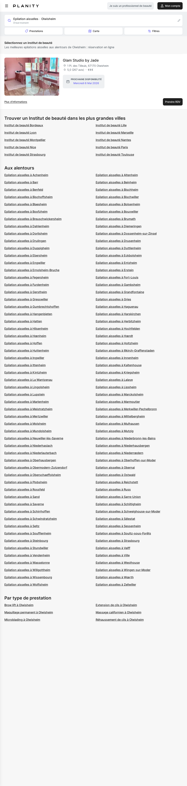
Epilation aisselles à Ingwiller (24, 358)
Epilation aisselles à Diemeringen (119, 226)
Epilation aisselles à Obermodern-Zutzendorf (35, 467)
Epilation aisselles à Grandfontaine (120, 292)
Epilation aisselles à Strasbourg (118, 540)
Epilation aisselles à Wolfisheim (26, 584)
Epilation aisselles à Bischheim (117, 189)
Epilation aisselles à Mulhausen (117, 423)
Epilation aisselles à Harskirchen (118, 314)
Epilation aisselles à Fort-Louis (117, 277)
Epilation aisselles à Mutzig (114, 431)
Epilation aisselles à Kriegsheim (118, 372)
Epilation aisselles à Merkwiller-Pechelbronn (126, 409)
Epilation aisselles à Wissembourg (28, 577)
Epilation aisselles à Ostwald (115, 475)
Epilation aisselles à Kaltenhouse (119, 365)
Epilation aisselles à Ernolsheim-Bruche (31, 270)
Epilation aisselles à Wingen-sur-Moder (123, 570)
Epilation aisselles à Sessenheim (118, 526)
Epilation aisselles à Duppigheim (26, 248)
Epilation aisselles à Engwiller (24, 263)
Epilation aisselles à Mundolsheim (27, 431)
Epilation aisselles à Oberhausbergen (30, 460)
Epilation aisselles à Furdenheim (26, 284)
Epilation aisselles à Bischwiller (117, 197)
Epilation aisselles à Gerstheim (25, 292)
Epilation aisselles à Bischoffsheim (28, 197)
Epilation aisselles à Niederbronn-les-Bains (126, 438)
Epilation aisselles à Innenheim (117, 358)
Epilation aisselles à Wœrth (115, 577)
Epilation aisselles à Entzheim (116, 263)
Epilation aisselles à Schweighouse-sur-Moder (128, 511)
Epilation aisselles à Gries (113, 299)
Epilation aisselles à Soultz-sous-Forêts (123, 533)
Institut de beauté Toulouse (115, 154)
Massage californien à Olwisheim (118, 612)
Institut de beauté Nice (20, 147)
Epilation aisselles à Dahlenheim (26, 226)
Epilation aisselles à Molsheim (25, 423)
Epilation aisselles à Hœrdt (114, 336)
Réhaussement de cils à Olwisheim (120, 619)
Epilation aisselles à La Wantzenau (28, 380)
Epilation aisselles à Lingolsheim (26, 387)
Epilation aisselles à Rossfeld (24, 489)
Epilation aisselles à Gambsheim (118, 284)
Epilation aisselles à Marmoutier (118, 402)
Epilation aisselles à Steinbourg (26, 540)
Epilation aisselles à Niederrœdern (119, 453)
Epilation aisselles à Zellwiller (116, 584)
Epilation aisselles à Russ (113, 489)
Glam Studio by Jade (81, 60)
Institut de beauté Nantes (113, 140)
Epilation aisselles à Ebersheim (25, 255)
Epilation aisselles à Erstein (115, 270)
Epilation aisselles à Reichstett (117, 482)
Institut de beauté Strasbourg (24, 154)
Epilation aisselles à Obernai (115, 467)
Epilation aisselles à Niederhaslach (28, 445)
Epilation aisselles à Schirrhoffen (27, 511)
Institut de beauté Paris (112, 147)
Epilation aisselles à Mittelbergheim (120, 416)
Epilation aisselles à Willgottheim (27, 570)
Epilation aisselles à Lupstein (24, 394)
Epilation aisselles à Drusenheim (118, 241)
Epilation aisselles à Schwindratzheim (30, 519)
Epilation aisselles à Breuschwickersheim (33, 219)
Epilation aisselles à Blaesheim (25, 204)
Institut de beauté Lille (111, 125)
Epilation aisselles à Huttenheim (26, 350)
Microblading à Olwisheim (22, 619)
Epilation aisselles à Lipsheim (116, 387)
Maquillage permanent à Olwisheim (28, 612)
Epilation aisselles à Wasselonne (27, 562)
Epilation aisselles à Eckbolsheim (119, 255)
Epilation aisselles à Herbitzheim (118, 321)
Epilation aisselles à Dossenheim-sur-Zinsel (126, 233)
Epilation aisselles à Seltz (21, 526)
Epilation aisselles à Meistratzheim (28, 409)
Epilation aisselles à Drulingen (25, 241)
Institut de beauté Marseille (114, 132)
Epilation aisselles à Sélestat (115, 519)
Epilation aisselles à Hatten (23, 321)
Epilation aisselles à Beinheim (116, 182)
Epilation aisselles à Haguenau (117, 306)
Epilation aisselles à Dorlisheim (25, 233)
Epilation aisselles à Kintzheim (25, 372)
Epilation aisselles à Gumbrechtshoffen (31, 306)
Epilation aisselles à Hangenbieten (28, 314)
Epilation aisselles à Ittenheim (25, 365)
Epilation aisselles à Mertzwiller (26, 416)
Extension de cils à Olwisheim (116, 605)
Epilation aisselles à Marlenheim (26, 402)
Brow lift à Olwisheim (18, 605)
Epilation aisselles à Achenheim (26, 175)
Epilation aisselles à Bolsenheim (118, 204)
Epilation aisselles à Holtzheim (117, 343)
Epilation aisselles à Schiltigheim (118, 504)
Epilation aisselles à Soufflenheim (27, 533)
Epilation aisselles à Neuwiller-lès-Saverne (33, 438)
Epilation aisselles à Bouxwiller (117, 211)
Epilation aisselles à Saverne (24, 504)
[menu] (6, 6)
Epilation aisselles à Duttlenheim (118, 248)
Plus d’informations (15, 101)
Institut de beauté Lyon (20, 132)
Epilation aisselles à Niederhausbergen (123, 445)
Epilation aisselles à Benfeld (23, 189)
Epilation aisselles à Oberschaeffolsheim (32, 475)
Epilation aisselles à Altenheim (117, 175)
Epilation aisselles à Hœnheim (25, 336)
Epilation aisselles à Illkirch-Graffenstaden (125, 350)
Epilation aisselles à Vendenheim (27, 555)
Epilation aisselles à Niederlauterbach (30, 453)
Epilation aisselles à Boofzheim (25, 211)
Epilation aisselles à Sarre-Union (118, 497)
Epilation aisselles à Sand (22, 497)
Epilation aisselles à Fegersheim (26, 277)
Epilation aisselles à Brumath (116, 219)
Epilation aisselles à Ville (113, 555)
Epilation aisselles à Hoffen (23, 343)
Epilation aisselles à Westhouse (118, 562)
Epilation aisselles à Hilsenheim (26, 328)
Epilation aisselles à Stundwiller (26, 548)
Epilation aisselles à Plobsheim (25, 482)
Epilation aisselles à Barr (21, 182)
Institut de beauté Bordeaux (23, 125)
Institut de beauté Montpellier (24, 140)
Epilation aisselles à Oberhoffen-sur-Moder (126, 460)
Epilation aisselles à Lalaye (114, 380)
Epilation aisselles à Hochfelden (118, 328)
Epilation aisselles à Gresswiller (26, 299)
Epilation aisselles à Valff (113, 548)
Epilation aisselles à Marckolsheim (119, 394)
